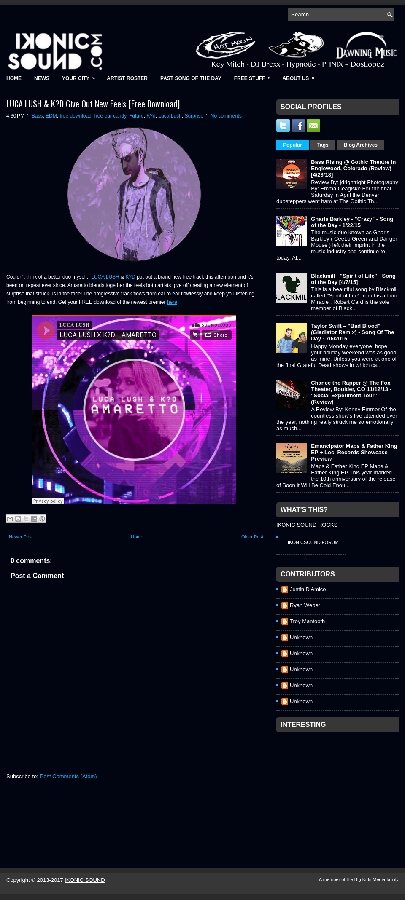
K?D (130, 277)
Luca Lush (169, 116)
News (41, 78)
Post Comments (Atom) (68, 776)
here (172, 302)
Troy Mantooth (307, 621)
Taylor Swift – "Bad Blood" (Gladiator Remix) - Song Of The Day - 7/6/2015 (352, 332)
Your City (81, 75)
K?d (150, 116)
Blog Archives (361, 145)
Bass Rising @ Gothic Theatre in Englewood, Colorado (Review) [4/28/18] (353, 168)
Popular (292, 145)
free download (75, 116)
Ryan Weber (305, 605)
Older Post (252, 536)
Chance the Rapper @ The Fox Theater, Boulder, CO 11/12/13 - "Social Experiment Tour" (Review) (351, 392)
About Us (301, 75)
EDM (51, 116)
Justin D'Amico (308, 589)
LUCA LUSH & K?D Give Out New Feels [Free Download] (93, 103)
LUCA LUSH (105, 277)
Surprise (193, 116)
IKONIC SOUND (85, 880)
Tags (323, 145)
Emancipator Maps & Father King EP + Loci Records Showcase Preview (354, 452)
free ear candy (110, 116)
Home (14, 78)
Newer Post (21, 536)
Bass (37, 116)
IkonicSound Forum (313, 542)
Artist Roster (127, 78)
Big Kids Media (370, 879)
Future (136, 116)
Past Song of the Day (190, 78)
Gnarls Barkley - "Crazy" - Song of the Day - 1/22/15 (352, 222)
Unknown (301, 637)
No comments (226, 116)
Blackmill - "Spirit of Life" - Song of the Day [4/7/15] (353, 279)
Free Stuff (255, 75)
